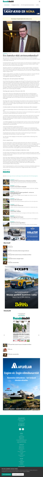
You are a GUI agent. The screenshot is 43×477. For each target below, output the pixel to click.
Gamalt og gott (21, 436)
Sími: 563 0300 (21, 423)
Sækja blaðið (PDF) (21, 315)
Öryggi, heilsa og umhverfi (21, 442)
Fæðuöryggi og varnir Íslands (16, 217)
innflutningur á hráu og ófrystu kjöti (22, 175)
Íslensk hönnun (21, 446)
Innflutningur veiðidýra (15, 211)
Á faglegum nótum (15, 5)
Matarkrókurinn (21, 447)
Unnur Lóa (10, 349)
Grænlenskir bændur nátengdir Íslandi (15, 258)
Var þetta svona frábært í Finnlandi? (18, 186)
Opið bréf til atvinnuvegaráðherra (17, 222)
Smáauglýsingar (21, 461)
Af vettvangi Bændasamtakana (27, 5)
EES (30, 175)
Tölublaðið (7, 311)
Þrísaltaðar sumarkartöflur (13, 262)
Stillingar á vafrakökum (18, 474)
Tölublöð (21, 462)
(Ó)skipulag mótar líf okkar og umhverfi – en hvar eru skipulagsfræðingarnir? (22, 193)
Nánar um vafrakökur (26, 471)
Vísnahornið (10, 246)
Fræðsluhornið (21, 437)
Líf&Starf (21, 444)
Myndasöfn (21, 464)
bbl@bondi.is (21, 424)
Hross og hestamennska (21, 441)
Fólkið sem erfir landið (21, 451)
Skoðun (21, 435)
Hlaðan (21, 460)
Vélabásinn (21, 456)
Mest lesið (6, 243)
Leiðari (37, 5)
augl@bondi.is (21, 425)
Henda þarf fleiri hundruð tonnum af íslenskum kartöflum (23, 181)
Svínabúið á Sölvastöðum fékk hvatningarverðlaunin (18, 250)
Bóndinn (21, 450)
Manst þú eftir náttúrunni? (16, 199)
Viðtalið (21, 453)
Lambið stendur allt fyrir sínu (16, 205)
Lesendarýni (7, 5)
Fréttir (21, 433)
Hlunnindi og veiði (21, 455)
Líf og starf (21, 452)
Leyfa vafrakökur (6, 474)
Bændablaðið (21, 466)
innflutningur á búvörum (11, 175)
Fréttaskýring (21, 438)
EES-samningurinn (34, 175)
